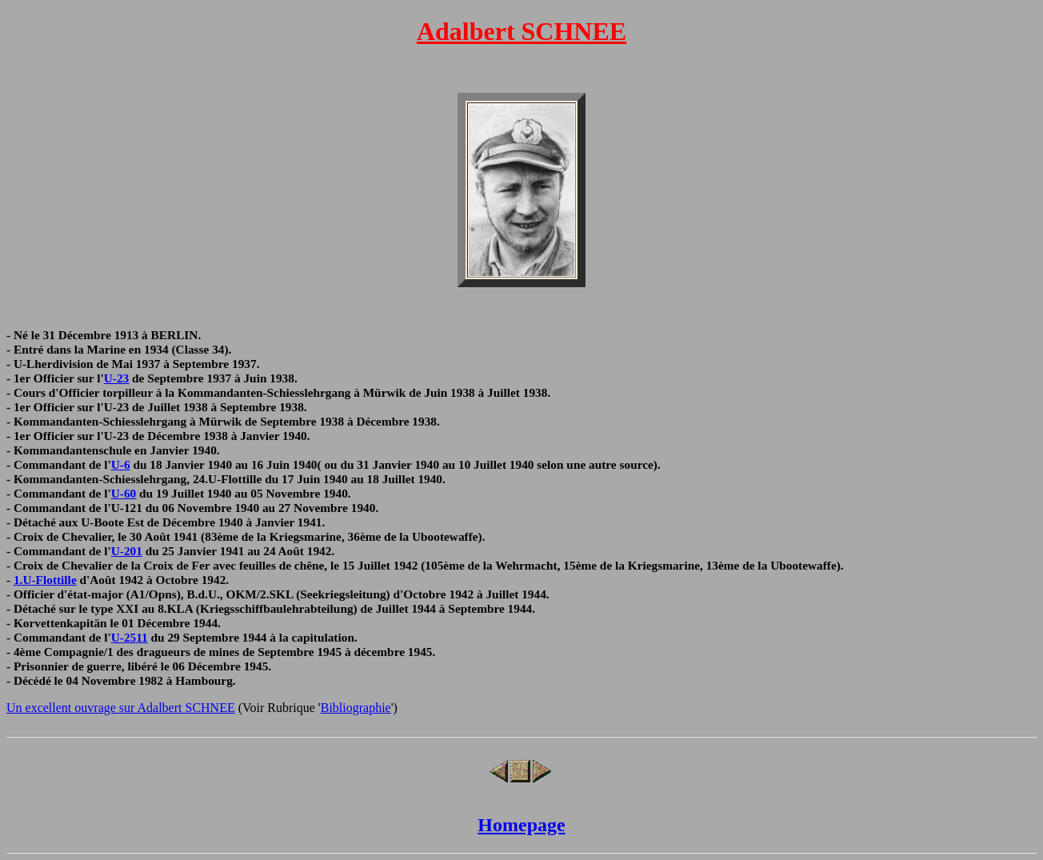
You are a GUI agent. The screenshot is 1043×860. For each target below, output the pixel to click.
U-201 (126, 551)
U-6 (120, 464)
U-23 (117, 378)
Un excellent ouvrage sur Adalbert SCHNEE (120, 707)
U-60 (124, 493)
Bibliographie (356, 707)
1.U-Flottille (45, 579)
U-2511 (129, 637)
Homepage (521, 824)
